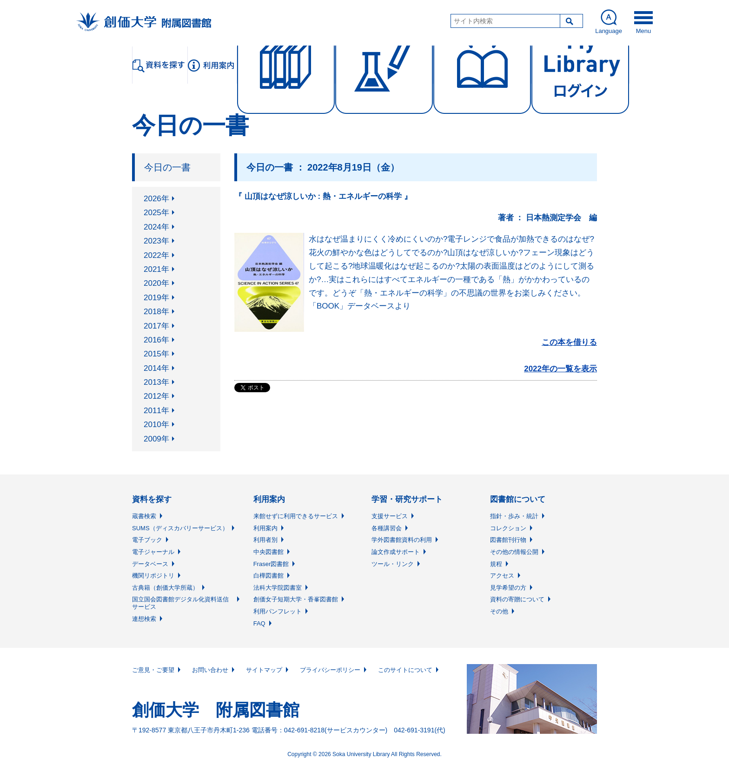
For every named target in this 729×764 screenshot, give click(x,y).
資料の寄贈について (517, 599)
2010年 (156, 424)
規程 (496, 563)
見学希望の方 (508, 587)
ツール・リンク (392, 563)
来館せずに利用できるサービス (295, 516)
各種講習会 (386, 528)
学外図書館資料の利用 (401, 539)
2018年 (156, 311)
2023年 (156, 241)
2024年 (156, 227)
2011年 (156, 410)
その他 (499, 611)
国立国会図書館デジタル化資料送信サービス (180, 603)
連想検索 (144, 618)
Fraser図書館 (271, 563)
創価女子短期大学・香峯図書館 (295, 599)
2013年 (156, 382)
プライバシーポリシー (330, 669)
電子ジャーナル (153, 551)
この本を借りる (569, 342)
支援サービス (389, 516)
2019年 (156, 297)
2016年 (156, 340)
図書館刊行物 (508, 539)
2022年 (156, 255)
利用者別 (265, 539)
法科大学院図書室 (277, 587)
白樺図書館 (268, 575)
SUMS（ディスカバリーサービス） (180, 528)
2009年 (156, 439)
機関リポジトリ (153, 575)
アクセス (502, 575)
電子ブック (147, 539)
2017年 (156, 326)
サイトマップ (264, 669)
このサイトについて (405, 669)
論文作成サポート (395, 551)
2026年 (156, 198)
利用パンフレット (277, 611)
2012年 (156, 396)
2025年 (156, 212)
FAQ (259, 623)
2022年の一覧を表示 (560, 368)
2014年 (156, 368)
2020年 (156, 283)
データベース (150, 563)
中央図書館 (268, 551)
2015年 (156, 353)
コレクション (508, 528)
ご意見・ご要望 (153, 669)
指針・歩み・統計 (514, 516)
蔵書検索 (144, 516)
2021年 (156, 269)
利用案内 (265, 528)
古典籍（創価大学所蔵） (165, 587)
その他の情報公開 (514, 551)
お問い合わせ (210, 669)
